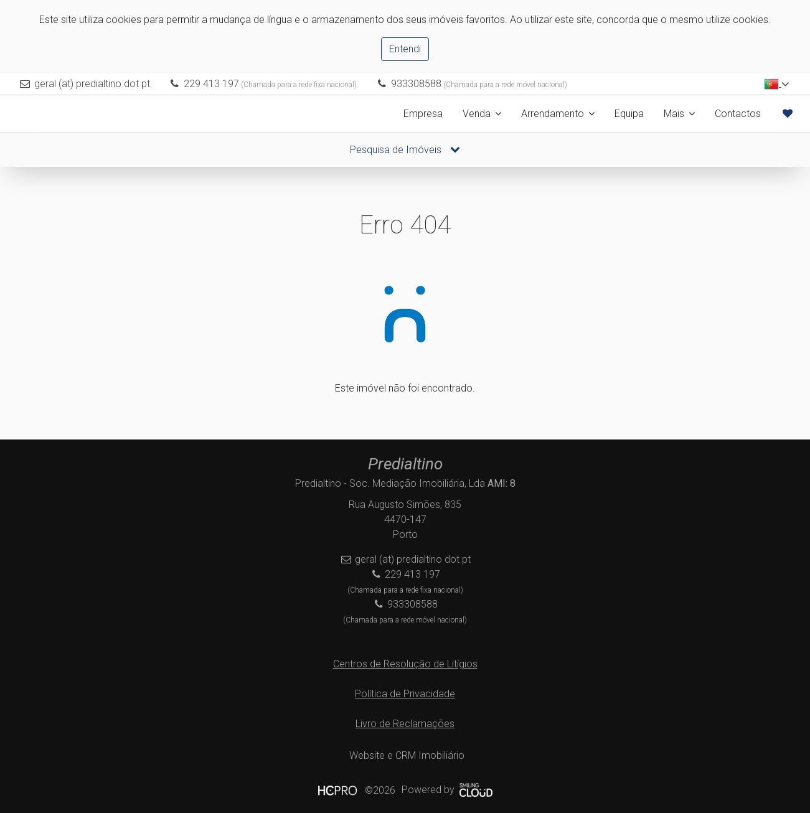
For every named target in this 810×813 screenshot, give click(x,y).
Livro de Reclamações (405, 724)
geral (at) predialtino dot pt (92, 84)
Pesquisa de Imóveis (405, 150)
